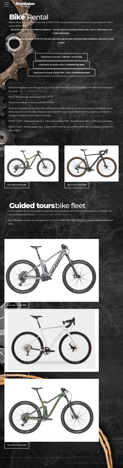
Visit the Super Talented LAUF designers (53, 214)
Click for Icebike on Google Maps (33, 91)
